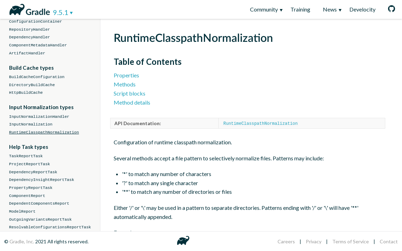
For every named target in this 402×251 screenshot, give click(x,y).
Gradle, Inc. (22, 241)
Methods (125, 84)
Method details (132, 102)
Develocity (362, 9)
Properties (126, 75)
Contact (389, 241)
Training (300, 9)
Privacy (313, 241)
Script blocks (129, 93)
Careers (286, 241)
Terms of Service (350, 241)
